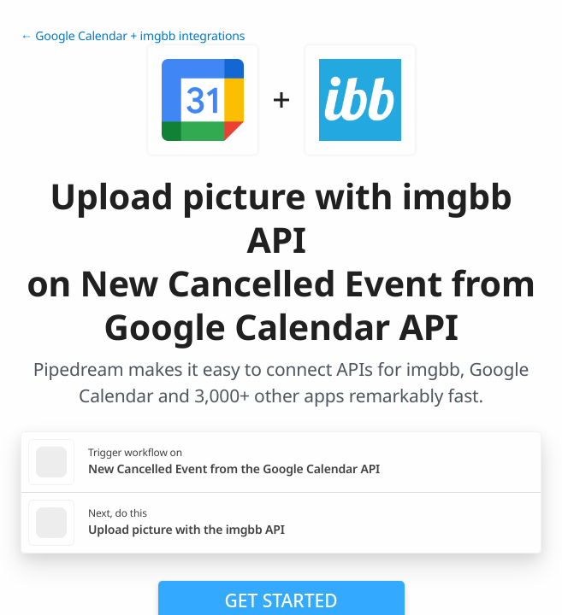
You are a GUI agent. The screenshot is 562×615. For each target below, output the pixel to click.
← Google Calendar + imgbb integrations (133, 36)
